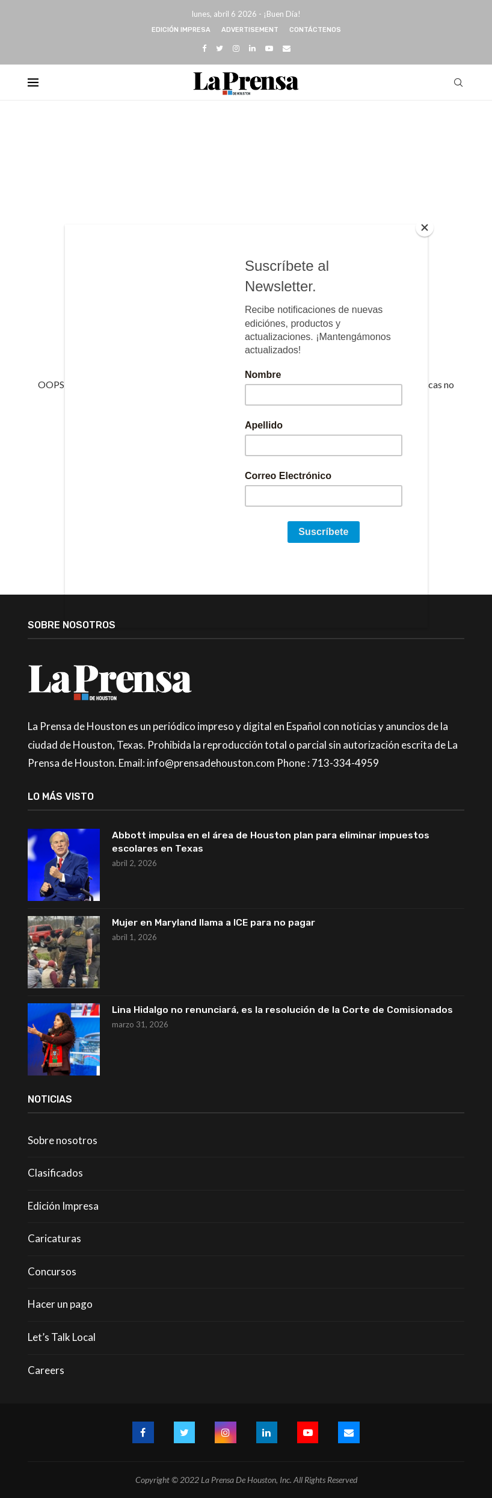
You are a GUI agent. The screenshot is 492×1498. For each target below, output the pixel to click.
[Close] (425, 227)
